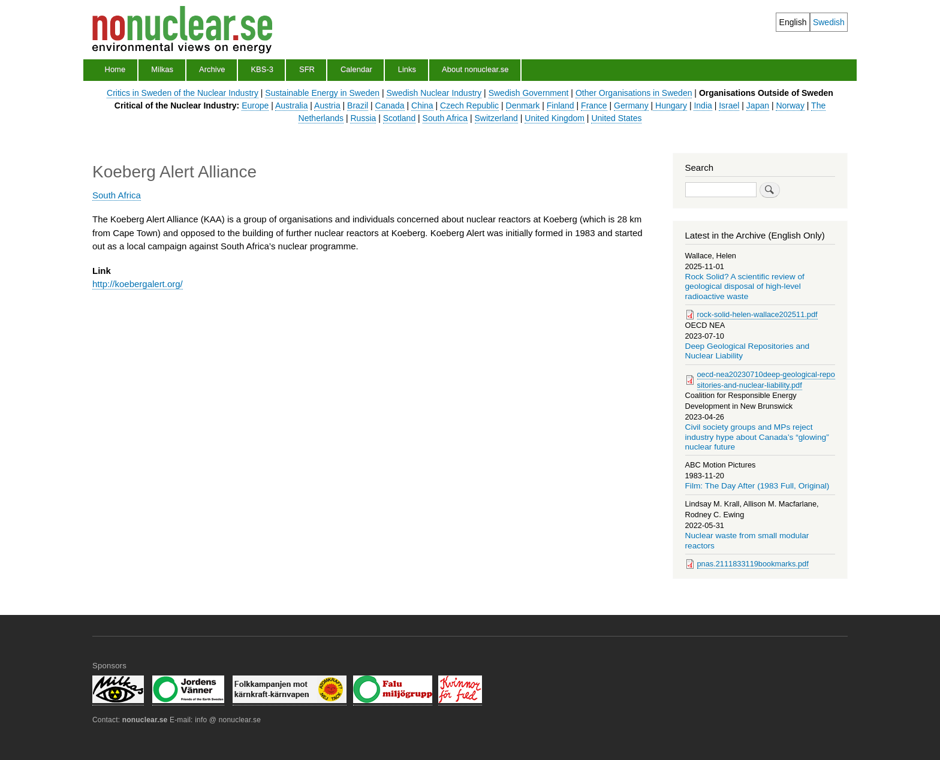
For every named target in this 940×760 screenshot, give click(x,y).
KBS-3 (262, 69)
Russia (363, 118)
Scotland (399, 118)
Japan (757, 105)
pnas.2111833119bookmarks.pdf (753, 563)
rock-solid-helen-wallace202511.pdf (757, 314)
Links (407, 69)
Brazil (357, 105)
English (793, 22)
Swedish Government (529, 93)
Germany (631, 105)
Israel (729, 105)
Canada (390, 105)
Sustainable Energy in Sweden (322, 93)
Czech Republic (469, 105)
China (422, 105)
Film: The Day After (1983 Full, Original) (757, 485)
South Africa (445, 118)
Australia (291, 105)
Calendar (356, 69)
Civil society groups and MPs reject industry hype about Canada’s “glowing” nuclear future (757, 437)
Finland (560, 105)
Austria (327, 105)
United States (616, 118)
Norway (790, 105)
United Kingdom (555, 118)
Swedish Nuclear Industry (433, 93)
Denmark (523, 105)
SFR (307, 69)
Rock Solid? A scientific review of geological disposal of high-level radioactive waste (745, 286)
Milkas (162, 69)
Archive (212, 69)
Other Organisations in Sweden (634, 93)
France (594, 105)
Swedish (829, 22)
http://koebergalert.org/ (137, 284)
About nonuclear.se (475, 69)
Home (115, 69)
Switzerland (496, 118)
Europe (255, 105)
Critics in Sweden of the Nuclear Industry (182, 93)
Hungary (670, 105)
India (703, 105)
